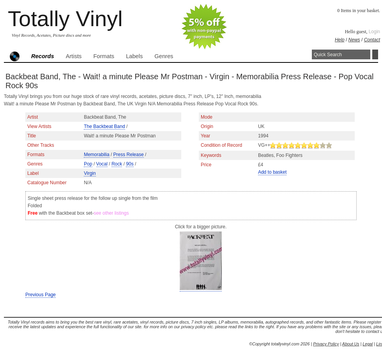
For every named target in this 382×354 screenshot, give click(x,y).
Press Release (128, 154)
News (354, 40)
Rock (116, 164)
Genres (163, 56)
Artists (74, 56)
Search (375, 54)
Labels (134, 56)
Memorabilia (96, 154)
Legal (368, 344)
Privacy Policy (326, 344)
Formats (103, 56)
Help (340, 40)
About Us (350, 344)
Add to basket (272, 172)
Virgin (90, 173)
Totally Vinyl (65, 18)
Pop (88, 164)
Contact (372, 40)
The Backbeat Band (104, 126)
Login (374, 31)
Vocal (102, 164)
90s (129, 164)
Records (42, 56)
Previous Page (40, 294)
